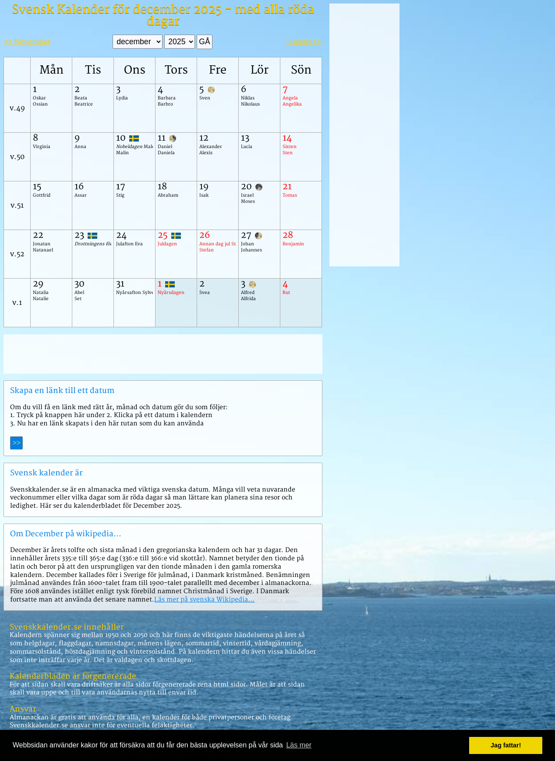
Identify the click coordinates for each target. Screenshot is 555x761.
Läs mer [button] (298, 745)
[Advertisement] (163, 354)
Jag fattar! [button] (506, 745)
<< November (27, 42)
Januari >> (304, 42)
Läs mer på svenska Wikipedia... (204, 599)
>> (16, 442)
